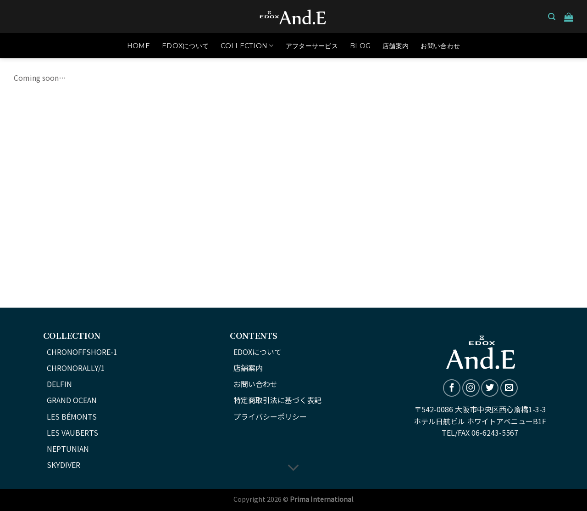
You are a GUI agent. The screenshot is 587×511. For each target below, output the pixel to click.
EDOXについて (185, 46)
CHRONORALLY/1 (76, 367)
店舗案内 (395, 46)
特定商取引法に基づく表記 (277, 399)
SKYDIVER (63, 464)
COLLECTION (247, 45)
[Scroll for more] (293, 468)
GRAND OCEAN (72, 399)
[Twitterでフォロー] (489, 388)
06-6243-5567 (494, 432)
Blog (360, 46)
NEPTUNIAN (68, 448)
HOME (138, 46)
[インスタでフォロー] (471, 388)
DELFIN (59, 383)
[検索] (551, 17)
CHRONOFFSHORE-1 (82, 351)
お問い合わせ (440, 46)
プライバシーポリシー (270, 416)
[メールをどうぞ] (509, 388)
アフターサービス (312, 46)
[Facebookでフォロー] (451, 388)
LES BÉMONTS (72, 416)
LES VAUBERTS (72, 432)
